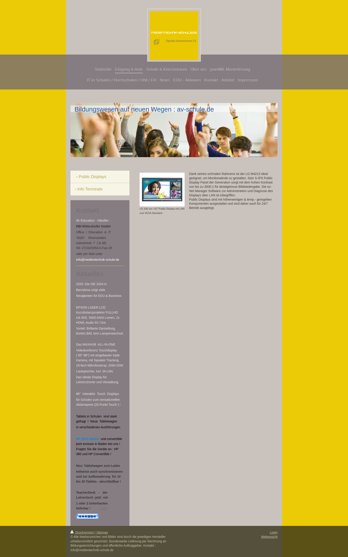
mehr (103, 508)
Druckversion (82, 532)
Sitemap (102, 532)
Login (274, 532)
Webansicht (269, 537)
